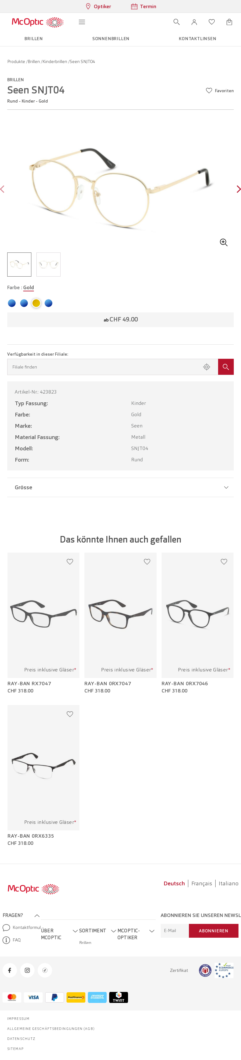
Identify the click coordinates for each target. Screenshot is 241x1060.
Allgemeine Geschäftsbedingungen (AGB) (51, 1028)
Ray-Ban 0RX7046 (185, 683)
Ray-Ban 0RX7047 (107, 683)
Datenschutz (21, 1038)
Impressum (18, 1018)
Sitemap (15, 1049)
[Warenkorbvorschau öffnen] (229, 22)
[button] (194, 22)
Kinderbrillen (55, 61)
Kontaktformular (19, 927)
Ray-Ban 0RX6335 (31, 836)
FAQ (12, 940)
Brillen (34, 61)
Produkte (16, 61)
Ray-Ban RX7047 (29, 683)
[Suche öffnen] (177, 22)
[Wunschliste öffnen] (212, 22)
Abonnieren (213, 931)
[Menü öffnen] (82, 22)
